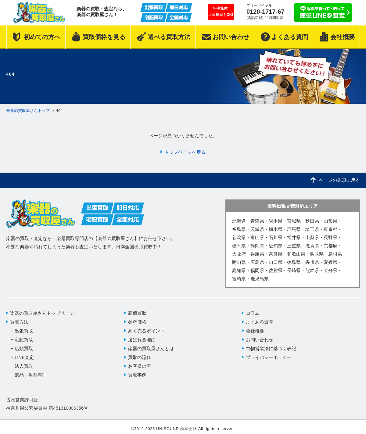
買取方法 (19, 322)
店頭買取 (24, 348)
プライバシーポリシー (269, 357)
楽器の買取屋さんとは (151, 348)
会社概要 (255, 330)
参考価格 (137, 322)
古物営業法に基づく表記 (271, 348)
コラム (253, 313)
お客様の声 (139, 366)
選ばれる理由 (142, 339)
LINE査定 (24, 357)
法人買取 (24, 366)
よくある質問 (259, 322)
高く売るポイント (146, 330)
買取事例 (137, 375)
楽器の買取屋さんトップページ (42, 313)
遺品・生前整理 (31, 375)
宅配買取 (24, 339)
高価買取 (137, 313)
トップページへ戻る (185, 152)
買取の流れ (139, 357)
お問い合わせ (259, 339)
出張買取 (24, 330)
